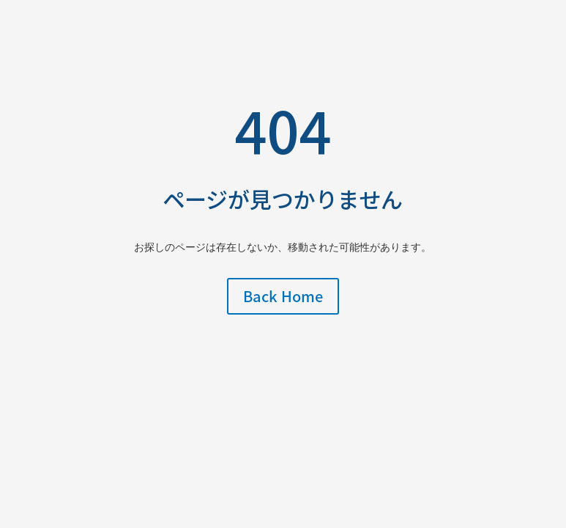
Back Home (283, 296)
